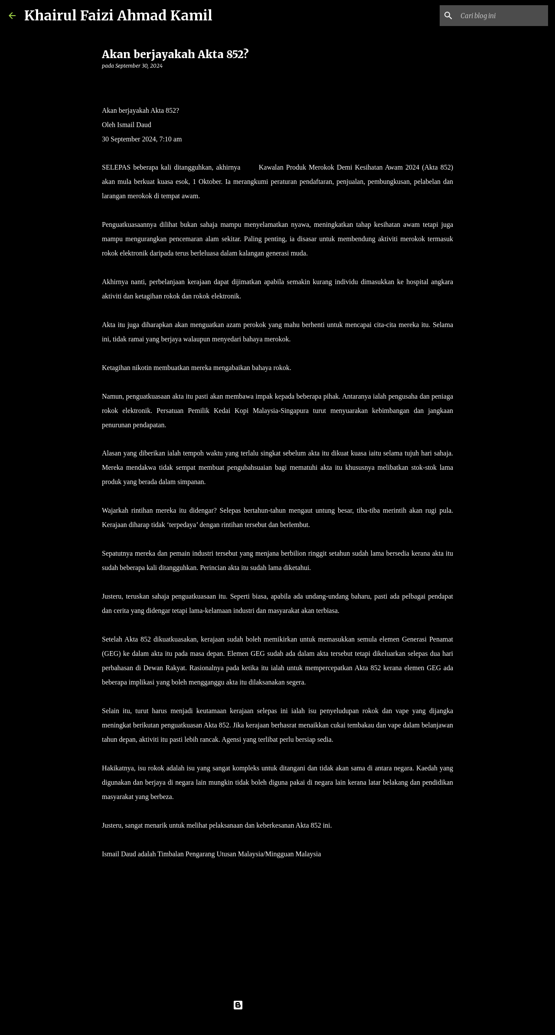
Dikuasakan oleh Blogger (278, 1005)
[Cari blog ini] (502, 15)
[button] (107, 83)
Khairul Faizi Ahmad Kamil (118, 15)
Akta (249, 167)
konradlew (295, 1022)
